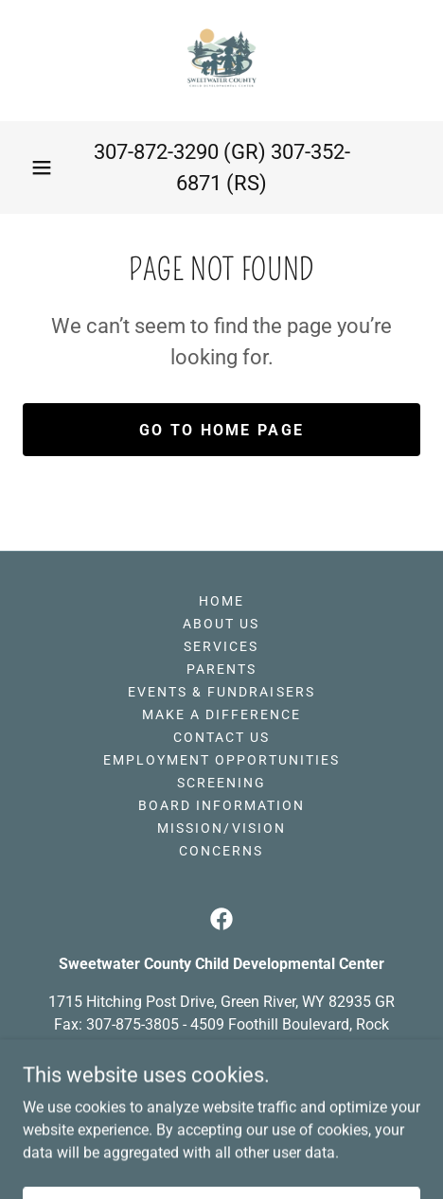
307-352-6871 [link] (270, 1085)
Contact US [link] (221, 737)
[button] (42, 167)
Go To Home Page (221, 430)
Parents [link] (221, 669)
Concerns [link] (221, 850)
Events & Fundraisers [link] (221, 691)
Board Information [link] (221, 805)
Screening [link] (221, 782)
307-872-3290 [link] (156, 152)
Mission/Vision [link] (221, 828)
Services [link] (221, 646)
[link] (221, 60)
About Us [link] (221, 623)
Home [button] (221, 600)
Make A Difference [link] (221, 714)
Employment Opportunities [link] (221, 759)
